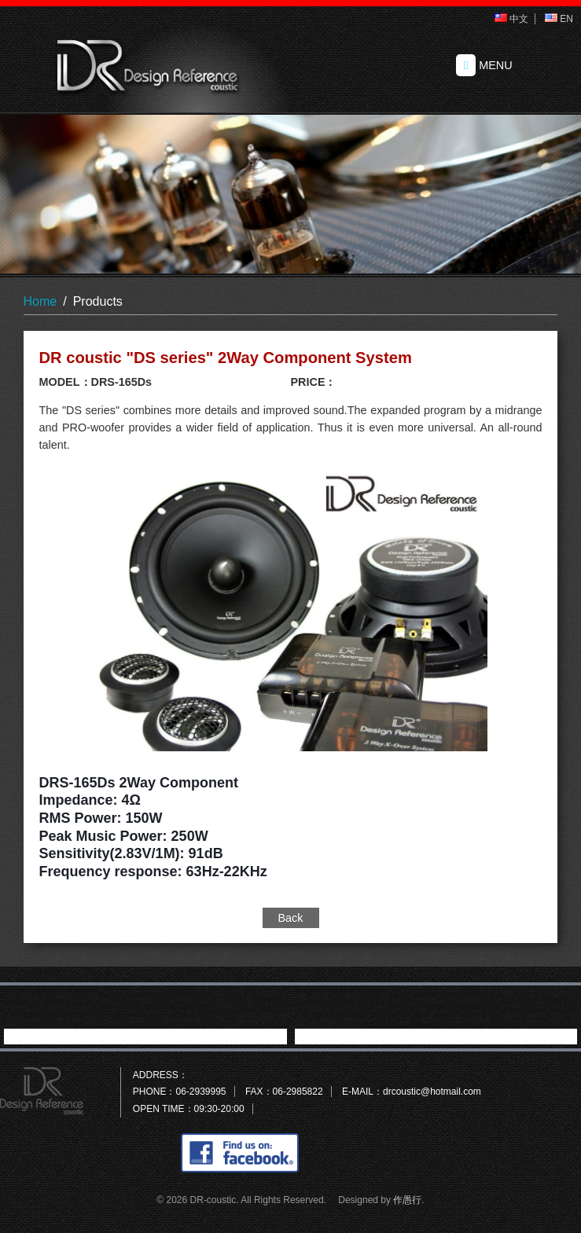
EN (559, 18)
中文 (511, 18)
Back (290, 918)
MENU (484, 65)
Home (40, 301)
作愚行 (407, 1199)
